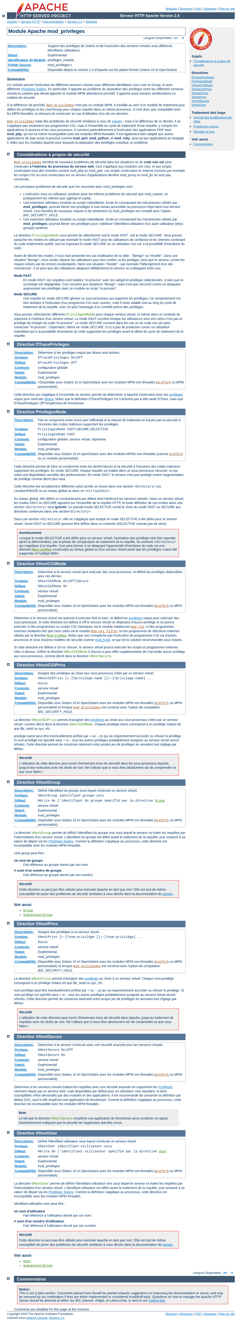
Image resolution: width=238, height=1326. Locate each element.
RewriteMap (42, 549)
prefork (164, 382)
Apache (12, 21)
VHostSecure (200, 101)
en (175, 38)
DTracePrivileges (203, 77)
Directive (26, 344)
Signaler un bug (204, 131)
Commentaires (203, 144)
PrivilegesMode (202, 81)
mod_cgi (137, 627)
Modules (171, 8)
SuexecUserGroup (38, 915)
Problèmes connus (205, 126)
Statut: (13, 55)
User (163, 1151)
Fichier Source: (20, 65)
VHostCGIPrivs (202, 89)
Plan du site (227, 8)
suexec (117, 121)
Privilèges (166, 1087)
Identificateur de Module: (27, 60)
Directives (186, 8)
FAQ (198, 8)
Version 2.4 (74, 21)
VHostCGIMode (202, 85)
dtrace (49, 399)
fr (183, 38)
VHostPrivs (199, 97)
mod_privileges (60, 105)
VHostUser (199, 105)
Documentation (53, 21)
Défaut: (20, 362)
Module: (21, 377)
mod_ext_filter (104, 631)
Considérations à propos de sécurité (53, 154)
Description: (17, 46)
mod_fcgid (102, 640)
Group (160, 801)
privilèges (176, 394)
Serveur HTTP (30, 21)
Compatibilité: (19, 70)
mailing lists (156, 1300)
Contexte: (22, 368)
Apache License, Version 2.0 (45, 1318)
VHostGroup (200, 93)
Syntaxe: (21, 357)
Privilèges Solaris (33, 89)
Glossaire (210, 8)
